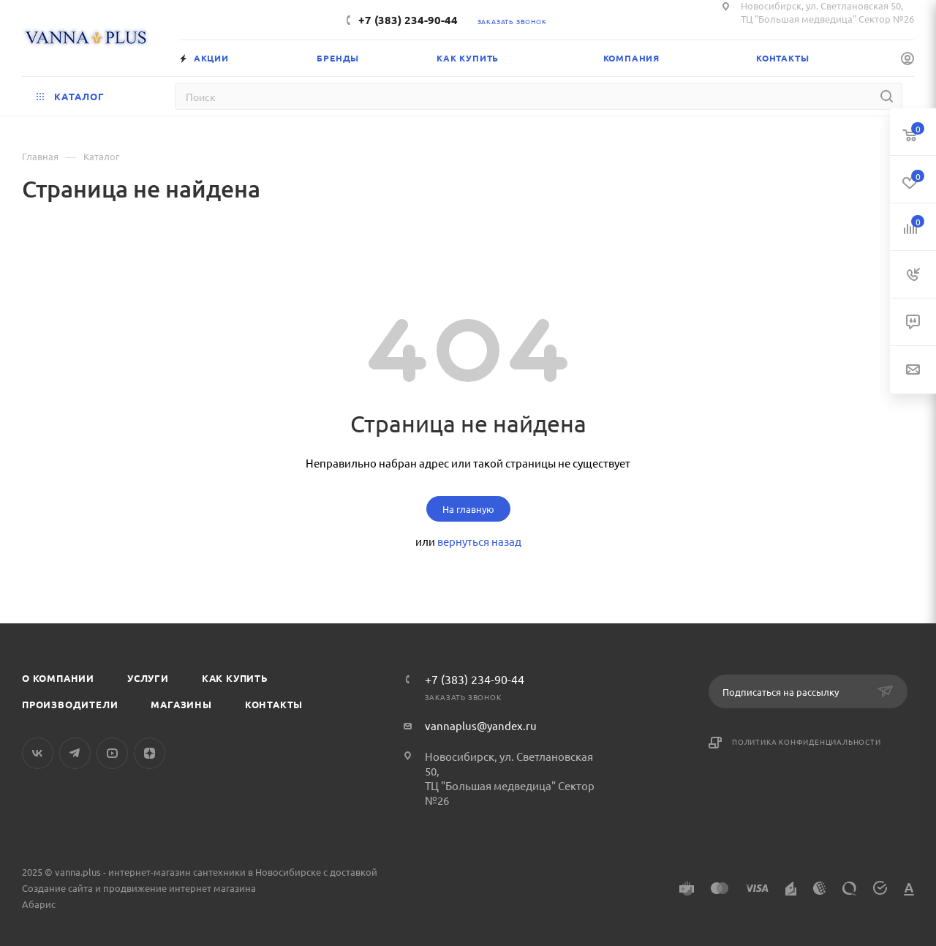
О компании (58, 678)
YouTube (112, 753)
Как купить (235, 678)
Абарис (39, 904)
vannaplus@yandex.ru (481, 725)
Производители (70, 704)
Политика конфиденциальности (806, 741)
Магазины (181, 704)
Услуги (148, 678)
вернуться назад (479, 541)
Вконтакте (37, 753)
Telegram (75, 753)
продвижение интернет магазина (179, 888)
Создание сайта (57, 888)
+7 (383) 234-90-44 (408, 19)
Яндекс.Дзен (149, 753)
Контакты (274, 704)
